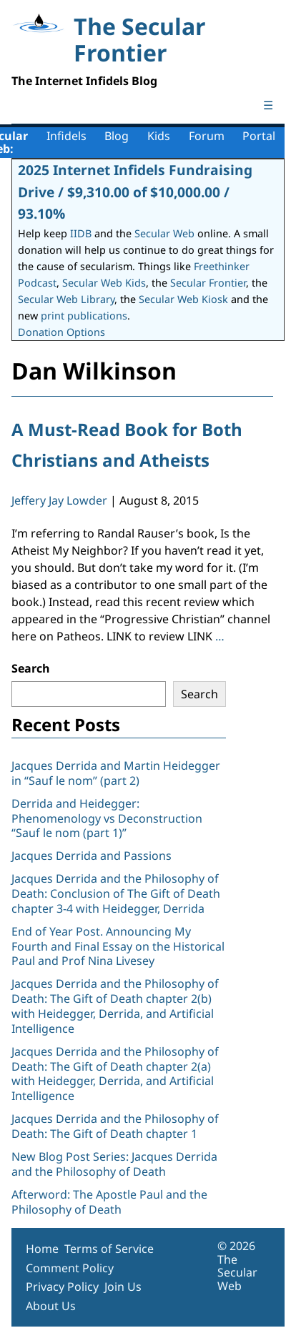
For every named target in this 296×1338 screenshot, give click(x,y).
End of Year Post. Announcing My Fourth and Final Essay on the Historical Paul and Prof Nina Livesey (118, 946)
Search (30, 668)
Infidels (66, 136)
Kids (158, 136)
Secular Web (164, 233)
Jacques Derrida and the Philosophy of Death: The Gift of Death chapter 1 (115, 1126)
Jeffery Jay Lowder (59, 500)
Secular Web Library (66, 299)
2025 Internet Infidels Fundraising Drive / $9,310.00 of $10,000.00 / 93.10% (135, 191)
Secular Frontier (208, 282)
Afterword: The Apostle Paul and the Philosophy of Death (109, 1201)
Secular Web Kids (104, 282)
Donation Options (61, 332)
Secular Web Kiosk (183, 299)
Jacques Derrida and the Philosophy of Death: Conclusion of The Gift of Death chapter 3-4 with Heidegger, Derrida (115, 893)
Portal (258, 136)
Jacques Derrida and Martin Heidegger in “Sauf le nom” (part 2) (115, 773)
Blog (116, 136)
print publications (84, 315)
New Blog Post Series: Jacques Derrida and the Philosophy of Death (114, 1164)
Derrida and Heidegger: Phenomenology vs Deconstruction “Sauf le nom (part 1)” (106, 818)
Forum (207, 136)
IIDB (81, 233)
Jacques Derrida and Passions (91, 855)
